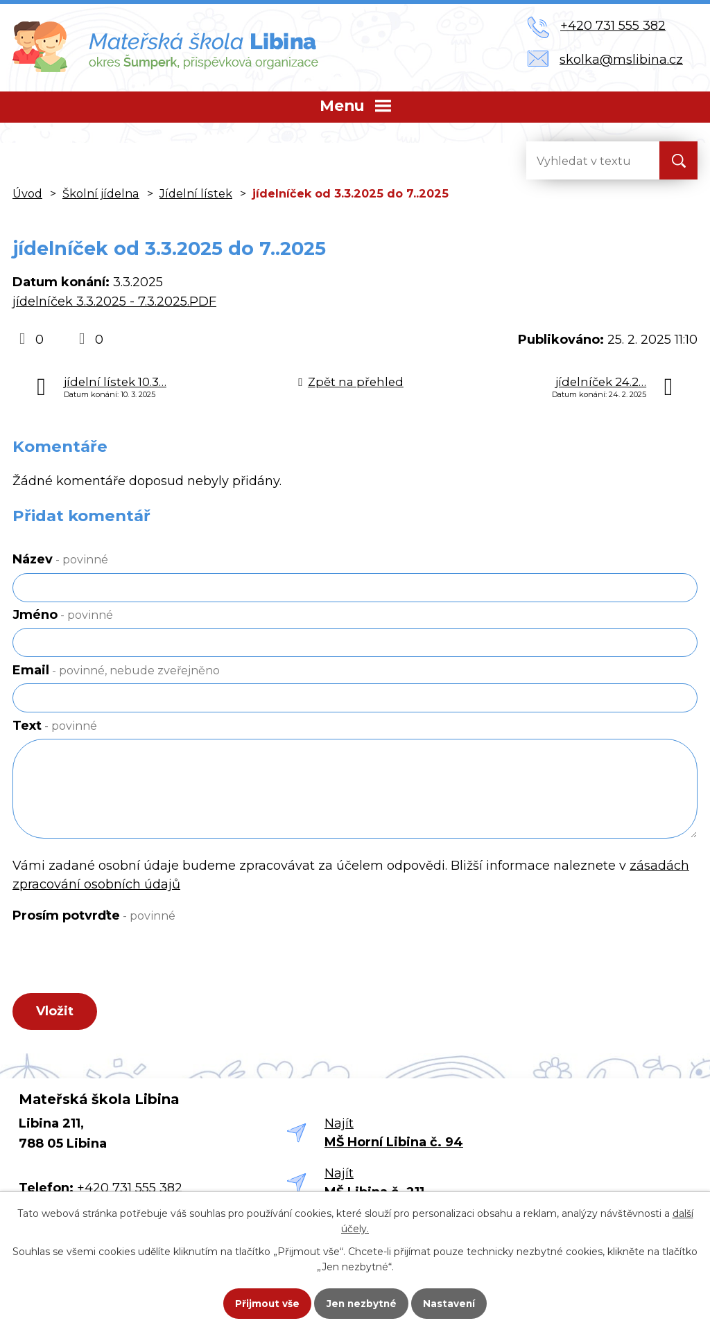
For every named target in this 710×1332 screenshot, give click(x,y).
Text (54, 725)
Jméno (62, 614)
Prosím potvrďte (93, 915)
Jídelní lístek (195, 193)
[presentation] (111, 962)
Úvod (27, 193)
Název (60, 559)
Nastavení (456, 1301)
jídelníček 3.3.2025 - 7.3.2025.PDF (114, 301)
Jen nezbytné (361, 1301)
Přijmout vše (260, 1301)
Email (116, 670)
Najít (393, 1136)
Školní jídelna (100, 193)
